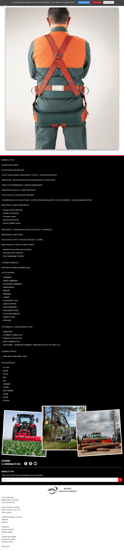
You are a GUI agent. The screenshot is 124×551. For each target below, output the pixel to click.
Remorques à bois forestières (13, 253)
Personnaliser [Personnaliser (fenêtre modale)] (108, 2)
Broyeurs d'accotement (11, 213)
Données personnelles (9, 537)
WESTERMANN (8, 391)
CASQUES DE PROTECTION (12, 338)
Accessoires (8, 273)
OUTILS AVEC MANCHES (11, 314)
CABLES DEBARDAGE (10, 281)
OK (120, 480)
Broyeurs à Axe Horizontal (15, 205)
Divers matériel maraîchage (16, 267)
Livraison (4, 522)
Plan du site (5, 546)
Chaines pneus (9, 351)
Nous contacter (7, 512)
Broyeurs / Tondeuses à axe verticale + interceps (27, 230)
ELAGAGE (6, 297)
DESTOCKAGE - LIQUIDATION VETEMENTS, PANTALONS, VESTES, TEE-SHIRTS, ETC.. (32, 345)
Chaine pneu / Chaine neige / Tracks (15, 356)
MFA (4, 377)
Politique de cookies (8, 539)
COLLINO (6, 368)
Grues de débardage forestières (13, 256)
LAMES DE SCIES (9, 317)
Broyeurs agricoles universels (13, 210)
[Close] (115, 10)
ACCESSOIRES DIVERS (11, 310)
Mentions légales (7, 532)
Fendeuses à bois (10, 165)
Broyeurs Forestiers (12, 235)
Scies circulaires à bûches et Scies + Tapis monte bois (29, 175)
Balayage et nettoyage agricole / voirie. (22, 240)
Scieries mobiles (10, 262)
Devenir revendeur (8, 529)
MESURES (6, 291)
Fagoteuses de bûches (13, 170)
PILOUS (5, 374)
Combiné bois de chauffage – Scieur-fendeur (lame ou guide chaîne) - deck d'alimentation (47, 200)
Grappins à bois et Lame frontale (19, 190)
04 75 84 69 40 (9, 503)
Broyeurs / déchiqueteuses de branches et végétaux (28, 180)
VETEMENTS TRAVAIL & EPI (12, 335)
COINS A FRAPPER (9, 304)
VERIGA (5, 394)
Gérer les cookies (7, 542)
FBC (4, 381)
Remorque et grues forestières (18, 245)
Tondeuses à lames (9, 217)
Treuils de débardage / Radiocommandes (22, 185)
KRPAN (5, 371)
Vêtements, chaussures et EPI (17, 327)
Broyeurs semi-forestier (11, 220)
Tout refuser (96, 2)
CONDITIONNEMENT (10, 307)
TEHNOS (6, 387)
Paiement (5, 520)
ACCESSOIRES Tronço (10, 301)
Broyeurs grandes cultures (12, 223)
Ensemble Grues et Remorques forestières (17, 249)
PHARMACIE (7, 277)
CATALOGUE (7, 320)
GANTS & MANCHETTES (11, 342)
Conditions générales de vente (12, 517)
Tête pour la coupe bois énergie (18, 195)
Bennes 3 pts (8, 160)
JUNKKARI (6, 384)
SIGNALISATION (8, 287)
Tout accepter (84, 2)
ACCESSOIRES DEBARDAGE (12, 284)
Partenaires (5, 527)
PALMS (5, 397)
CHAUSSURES (8, 332)
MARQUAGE (7, 294)
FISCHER (6, 401)
